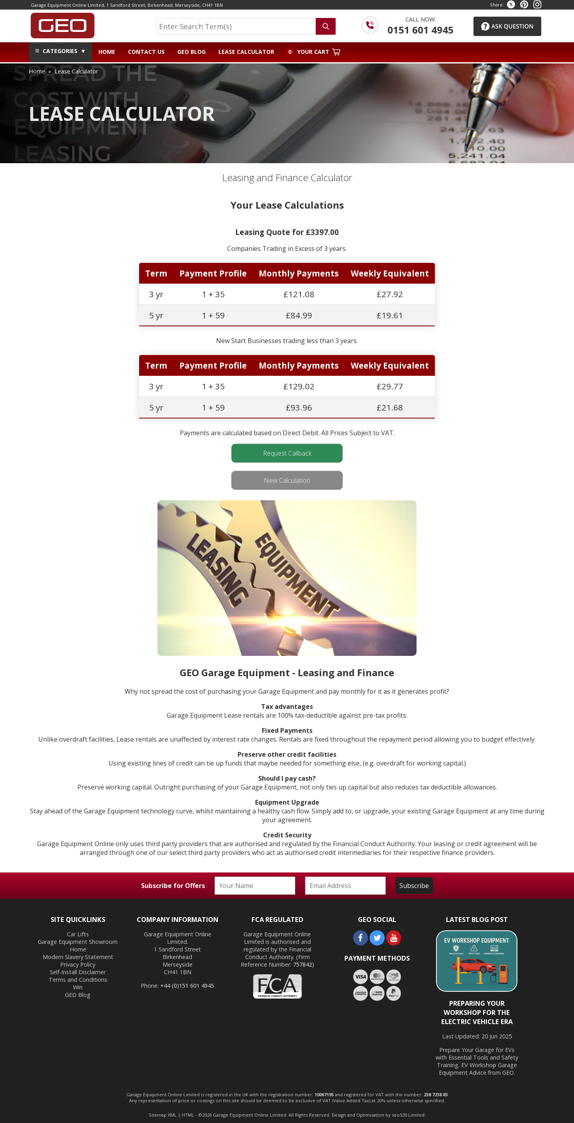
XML (172, 1115)
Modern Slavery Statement (78, 957)
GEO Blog (191, 51)
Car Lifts (78, 934)
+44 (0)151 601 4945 (187, 985)
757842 (302, 964)
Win (78, 987)
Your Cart (312, 52)
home (37, 71)
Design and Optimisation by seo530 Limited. (379, 1115)
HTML (188, 1115)
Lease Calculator (246, 51)
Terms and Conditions (78, 979)
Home (106, 51)
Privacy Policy (77, 964)
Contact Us (146, 51)
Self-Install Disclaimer (78, 972)
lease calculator (76, 71)
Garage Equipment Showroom (78, 941)
